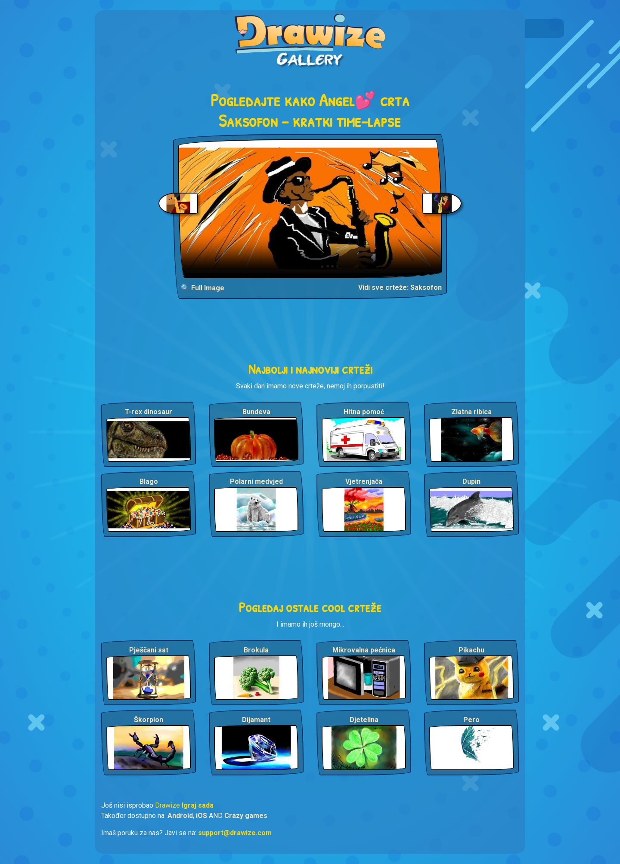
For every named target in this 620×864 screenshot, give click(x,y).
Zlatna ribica (471, 412)
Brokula (256, 650)
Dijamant (256, 720)
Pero (471, 720)
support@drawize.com (235, 833)
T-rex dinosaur (148, 412)
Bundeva (256, 412)
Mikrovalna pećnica (363, 650)
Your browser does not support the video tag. (310, 208)
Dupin (471, 481)
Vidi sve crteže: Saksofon (400, 287)
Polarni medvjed (256, 481)
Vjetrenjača (363, 481)
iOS (201, 816)
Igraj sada (198, 805)
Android (180, 816)
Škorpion (148, 720)
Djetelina (364, 720)
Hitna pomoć (364, 412)
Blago (149, 481)
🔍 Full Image (202, 288)
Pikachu (471, 650)
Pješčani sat (148, 650)
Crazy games (245, 816)
